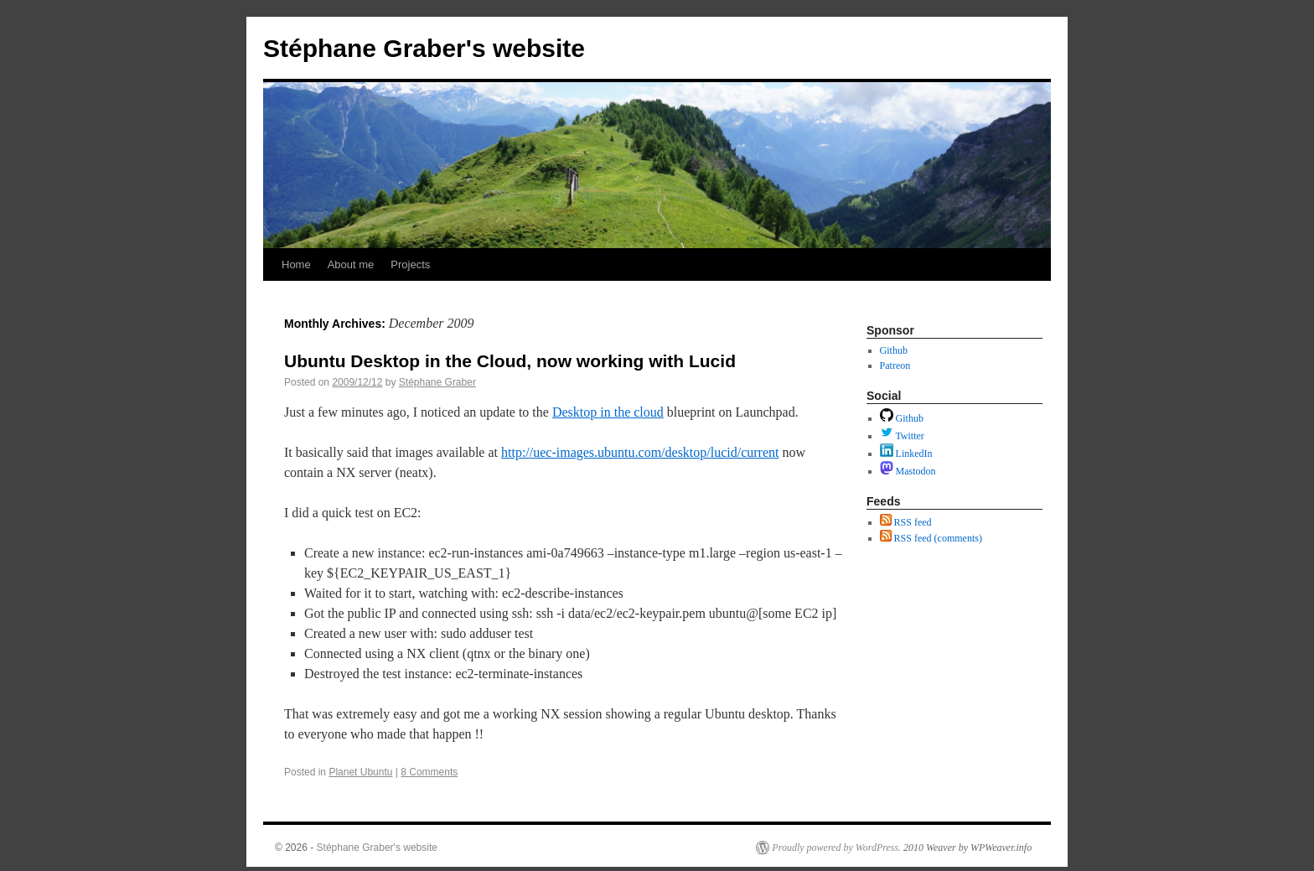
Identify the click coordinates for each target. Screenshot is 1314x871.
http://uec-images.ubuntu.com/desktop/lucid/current (640, 452)
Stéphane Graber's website (424, 48)
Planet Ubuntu (360, 772)
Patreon (895, 365)
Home (296, 264)
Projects (410, 264)
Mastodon (908, 471)
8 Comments (429, 772)
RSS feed (906, 522)
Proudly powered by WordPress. (836, 847)
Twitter (902, 436)
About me (351, 264)
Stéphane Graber (437, 382)
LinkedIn (906, 453)
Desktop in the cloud (608, 412)
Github (894, 350)
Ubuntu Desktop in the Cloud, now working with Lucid (510, 361)
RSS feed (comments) (931, 538)
